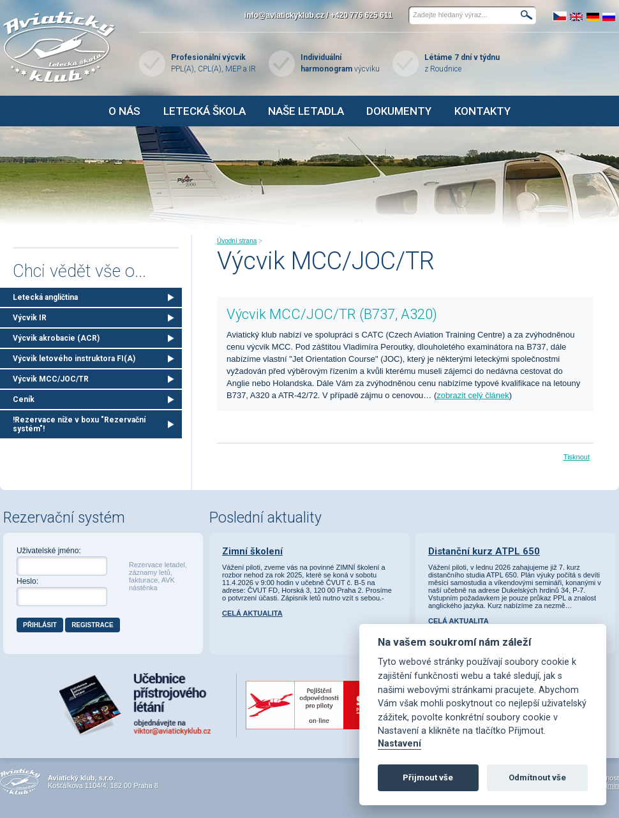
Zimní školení (252, 551)
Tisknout (576, 457)
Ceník (23, 399)
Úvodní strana (237, 240)
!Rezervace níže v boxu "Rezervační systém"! (79, 424)
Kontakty (482, 111)
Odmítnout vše (537, 777)
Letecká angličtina (45, 297)
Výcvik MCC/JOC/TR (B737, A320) (332, 314)
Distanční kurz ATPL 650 (484, 551)
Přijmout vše (428, 777)
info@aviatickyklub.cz (284, 15)
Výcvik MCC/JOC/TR (51, 379)
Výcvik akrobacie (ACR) (56, 338)
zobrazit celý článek (472, 395)
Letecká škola (204, 111)
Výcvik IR (30, 317)
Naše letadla (306, 111)
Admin (609, 785)
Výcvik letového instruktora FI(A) (74, 358)
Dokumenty (398, 111)
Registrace (92, 624)
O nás (124, 111)
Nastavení (399, 743)
